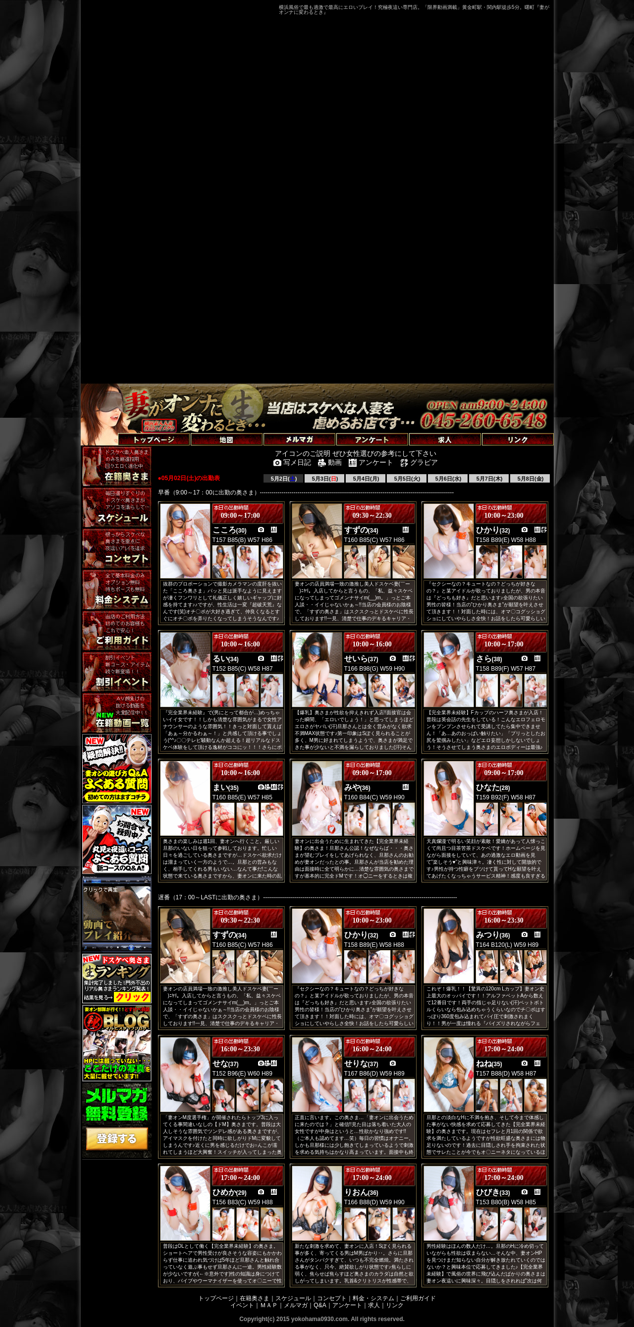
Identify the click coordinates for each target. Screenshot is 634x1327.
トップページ (216, 1298)
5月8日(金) (530, 479)
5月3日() (324, 479)
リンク (395, 1305)
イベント (242, 1305)
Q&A (320, 1305)
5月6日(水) (448, 479)
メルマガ (296, 1305)
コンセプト (332, 1298)
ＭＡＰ (269, 1305)
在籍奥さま (254, 1298)
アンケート (347, 1305)
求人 (374, 1305)
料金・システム (373, 1298)
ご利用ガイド (418, 1298)
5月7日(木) (489, 479)
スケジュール (293, 1298)
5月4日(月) (365, 479)
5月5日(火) (407, 479)
